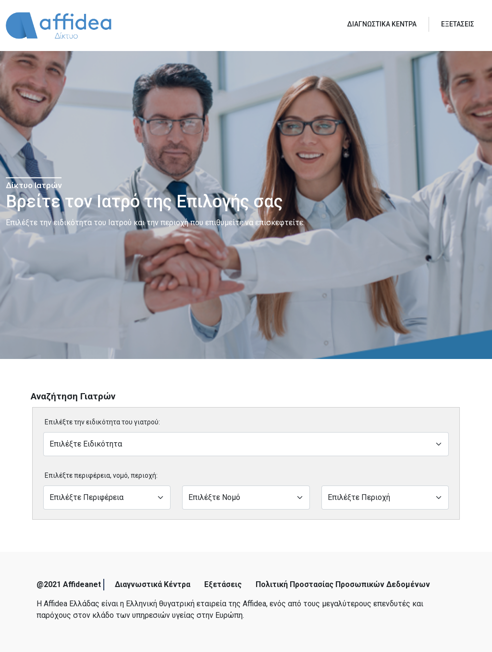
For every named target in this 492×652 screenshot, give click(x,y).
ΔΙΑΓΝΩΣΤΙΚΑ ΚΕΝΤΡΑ (382, 24)
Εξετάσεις (223, 584)
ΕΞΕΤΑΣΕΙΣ (457, 24)
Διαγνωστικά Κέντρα (152, 584)
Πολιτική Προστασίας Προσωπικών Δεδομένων (343, 584)
